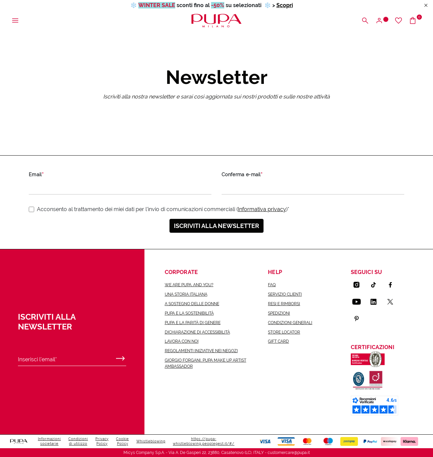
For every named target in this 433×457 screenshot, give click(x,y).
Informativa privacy (262, 209)
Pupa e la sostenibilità (189, 313)
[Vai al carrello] (415, 20)
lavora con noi (182, 341)
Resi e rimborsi (284, 303)
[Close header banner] (426, 5)
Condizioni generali (290, 322)
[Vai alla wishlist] (398, 20)
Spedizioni (279, 313)
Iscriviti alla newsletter (216, 225)
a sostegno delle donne (192, 303)
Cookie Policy (122, 441)
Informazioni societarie (49, 441)
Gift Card (278, 341)
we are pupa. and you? (189, 284)
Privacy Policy (102, 441)
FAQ (272, 284)
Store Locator (284, 332)
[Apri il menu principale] (15, 20)
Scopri (284, 5)
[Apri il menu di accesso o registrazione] (382, 20)
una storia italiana (186, 294)
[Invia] (120, 357)
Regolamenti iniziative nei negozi (201, 350)
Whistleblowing (150, 441)
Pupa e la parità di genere (193, 322)
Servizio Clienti (285, 294)
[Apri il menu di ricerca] (365, 20)
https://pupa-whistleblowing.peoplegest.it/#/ (203, 441)
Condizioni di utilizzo (78, 441)
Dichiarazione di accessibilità (197, 332)
